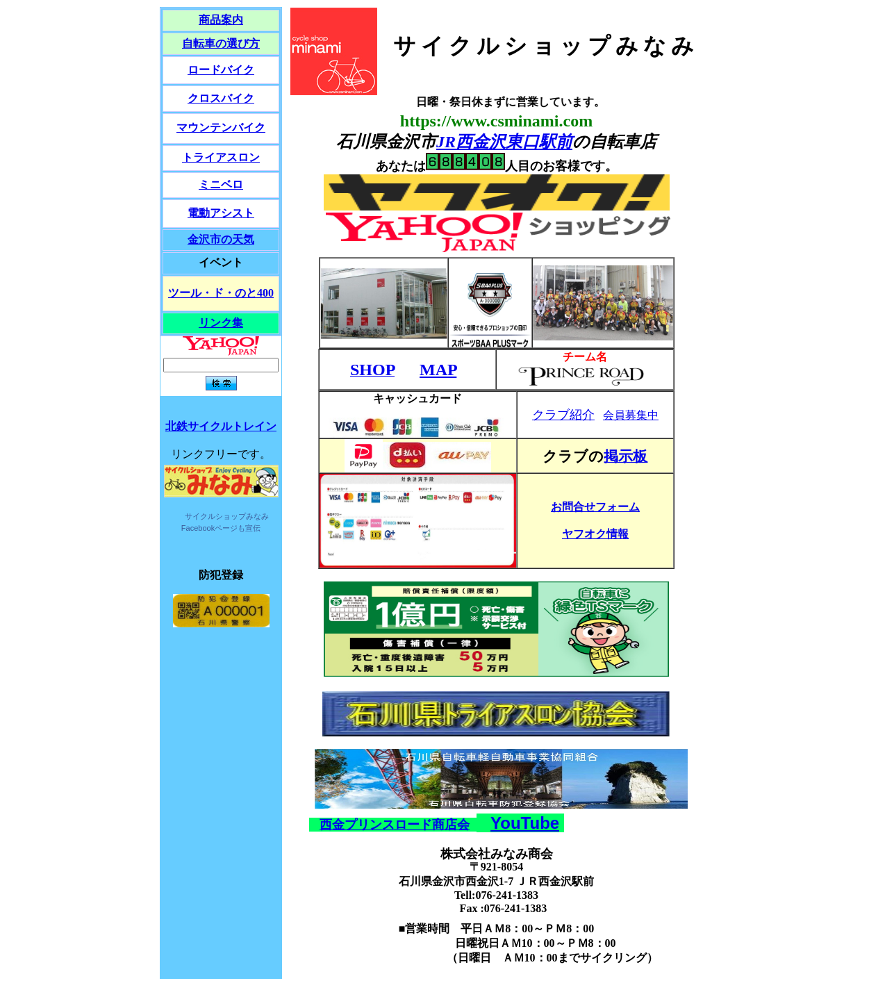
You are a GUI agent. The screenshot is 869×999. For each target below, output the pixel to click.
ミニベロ (221, 184)
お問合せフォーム (595, 507)
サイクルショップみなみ (227, 516)
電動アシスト (221, 213)
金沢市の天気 (221, 239)
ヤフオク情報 (595, 534)
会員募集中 (631, 415)
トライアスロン (221, 157)
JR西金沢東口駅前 (504, 142)
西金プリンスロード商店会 (395, 825)
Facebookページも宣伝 (220, 528)
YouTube (524, 823)
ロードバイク (221, 70)
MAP (438, 370)
